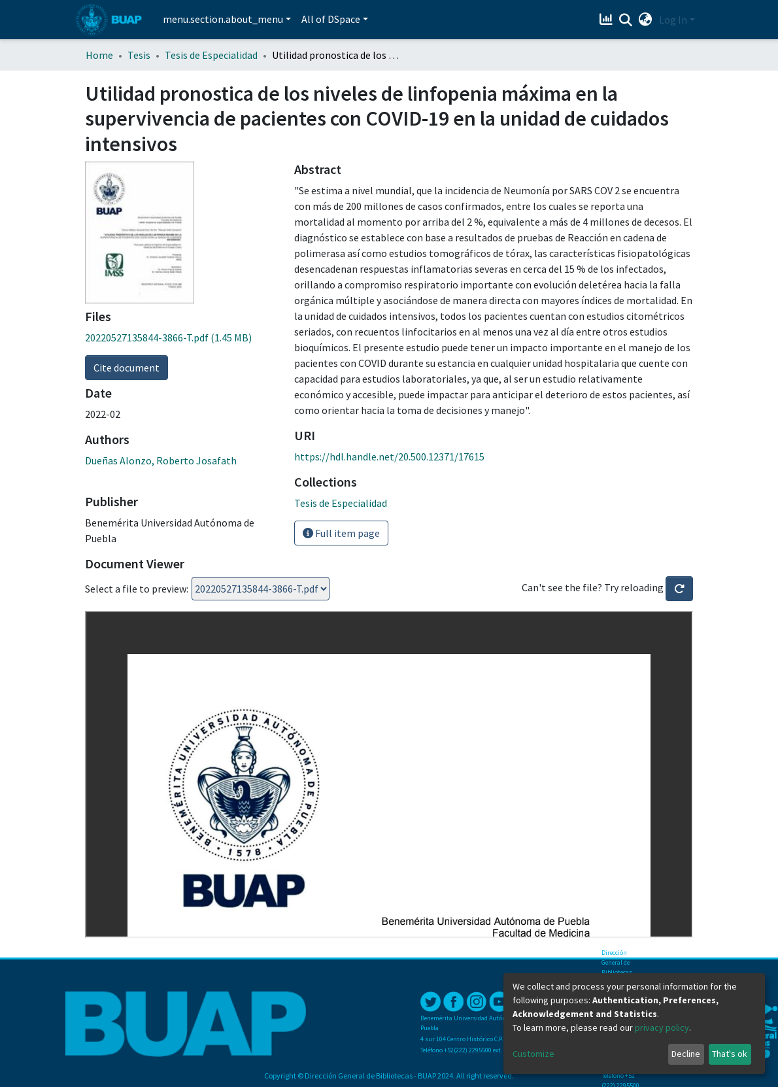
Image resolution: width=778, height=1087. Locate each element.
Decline (685, 1054)
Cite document (126, 367)
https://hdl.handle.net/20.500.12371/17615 (389, 456)
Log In (673, 19)
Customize (533, 1054)
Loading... (261, 588)
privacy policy (662, 1027)
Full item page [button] (341, 533)
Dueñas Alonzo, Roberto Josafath (161, 460)
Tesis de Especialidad (211, 54)
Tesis (138, 54)
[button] (645, 19)
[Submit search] (626, 20)
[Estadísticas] (607, 19)
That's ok (729, 1054)
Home (99, 54)
